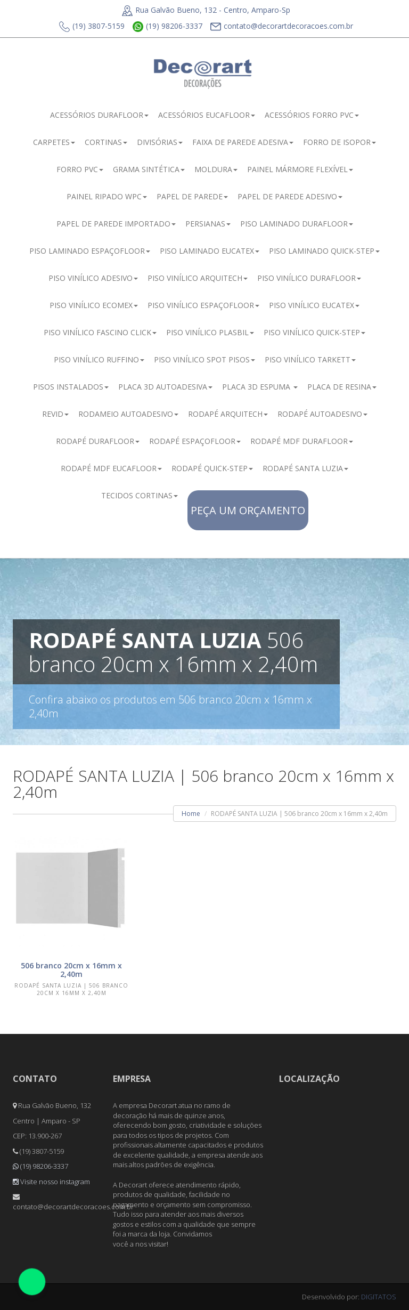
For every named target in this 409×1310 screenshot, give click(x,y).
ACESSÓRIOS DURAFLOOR (99, 115)
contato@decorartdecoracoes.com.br (281, 26)
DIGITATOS (378, 1296)
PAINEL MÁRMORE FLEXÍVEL (300, 169)
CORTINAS (106, 142)
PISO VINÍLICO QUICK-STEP (314, 332)
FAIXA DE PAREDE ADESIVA (242, 142)
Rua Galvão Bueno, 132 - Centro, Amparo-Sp (206, 10)
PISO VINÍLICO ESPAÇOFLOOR (203, 305)
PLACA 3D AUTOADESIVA (165, 387)
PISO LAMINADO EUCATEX (209, 251)
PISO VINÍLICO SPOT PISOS (204, 359)
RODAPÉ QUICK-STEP (212, 468)
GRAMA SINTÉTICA (149, 169)
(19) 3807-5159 (92, 26)
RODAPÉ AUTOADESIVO (322, 414)
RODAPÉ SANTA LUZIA (305, 468)
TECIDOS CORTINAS (139, 495)
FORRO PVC (79, 169)
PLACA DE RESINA (342, 387)
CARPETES (54, 142)
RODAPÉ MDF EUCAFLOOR (111, 468)
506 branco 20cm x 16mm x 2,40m (71, 969)
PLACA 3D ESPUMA (260, 387)
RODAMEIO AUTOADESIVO (128, 414)
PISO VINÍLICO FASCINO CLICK (100, 332)
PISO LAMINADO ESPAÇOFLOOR (89, 251)
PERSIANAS (208, 224)
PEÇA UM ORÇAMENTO (248, 510)
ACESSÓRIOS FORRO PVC (312, 115)
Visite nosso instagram (51, 1181)
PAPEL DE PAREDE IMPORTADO (116, 224)
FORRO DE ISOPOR (339, 142)
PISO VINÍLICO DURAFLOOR (309, 278)
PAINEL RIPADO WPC (107, 196)
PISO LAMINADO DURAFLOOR (296, 224)
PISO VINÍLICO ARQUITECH (198, 278)
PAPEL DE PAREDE (192, 196)
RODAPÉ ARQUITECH (228, 414)
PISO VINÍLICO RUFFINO (99, 359)
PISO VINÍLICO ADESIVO (93, 278)
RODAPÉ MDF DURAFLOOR (301, 441)
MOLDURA (216, 169)
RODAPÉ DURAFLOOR (98, 441)
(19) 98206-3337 (167, 26)
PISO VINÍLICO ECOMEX (94, 305)
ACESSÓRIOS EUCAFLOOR (206, 115)
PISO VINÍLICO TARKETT (310, 359)
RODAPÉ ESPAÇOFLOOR (195, 441)
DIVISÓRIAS (160, 142)
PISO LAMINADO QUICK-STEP (324, 251)
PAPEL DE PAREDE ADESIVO (290, 196)
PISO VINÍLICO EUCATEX (314, 305)
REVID (55, 414)
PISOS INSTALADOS (71, 387)
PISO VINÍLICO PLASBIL (210, 332)
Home (191, 813)
